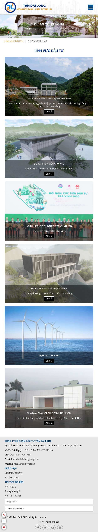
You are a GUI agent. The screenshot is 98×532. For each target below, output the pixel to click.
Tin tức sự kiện (14, 481)
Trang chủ (29, 28)
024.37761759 (23, 454)
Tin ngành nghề (12, 491)
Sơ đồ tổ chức (12, 477)
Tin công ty (10, 486)
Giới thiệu (11, 468)
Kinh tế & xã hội (13, 495)
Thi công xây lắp (37, 41)
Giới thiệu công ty (13, 472)
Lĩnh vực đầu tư (14, 41)
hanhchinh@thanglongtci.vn (25, 459)
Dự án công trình (45, 28)
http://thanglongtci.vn (24, 463)
